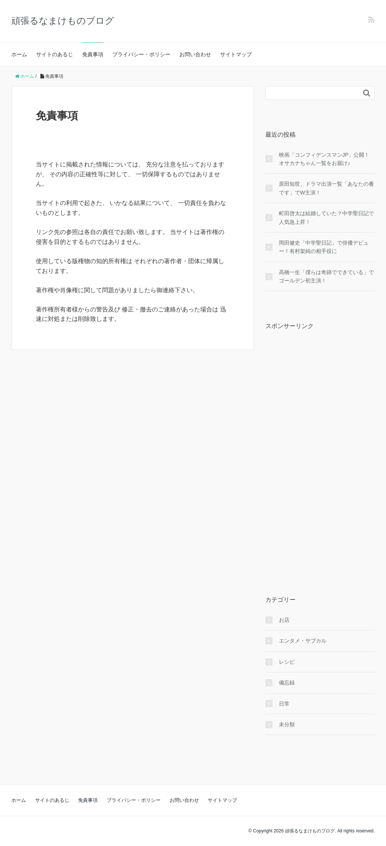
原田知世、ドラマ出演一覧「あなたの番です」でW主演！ (326, 188)
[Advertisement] (321, 449)
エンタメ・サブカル (302, 641)
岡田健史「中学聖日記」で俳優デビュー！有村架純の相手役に (324, 247)
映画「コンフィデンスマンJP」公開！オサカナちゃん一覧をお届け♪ (324, 159)
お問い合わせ (195, 54)
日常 (284, 704)
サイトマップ (236, 54)
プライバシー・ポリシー (141, 54)
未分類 (287, 724)
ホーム (19, 54)
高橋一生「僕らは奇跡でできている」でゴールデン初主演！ (326, 276)
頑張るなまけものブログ (62, 20)
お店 (284, 620)
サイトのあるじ (54, 54)
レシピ (287, 662)
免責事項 (92, 54)
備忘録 (287, 683)
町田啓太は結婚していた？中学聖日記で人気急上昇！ (326, 217)
